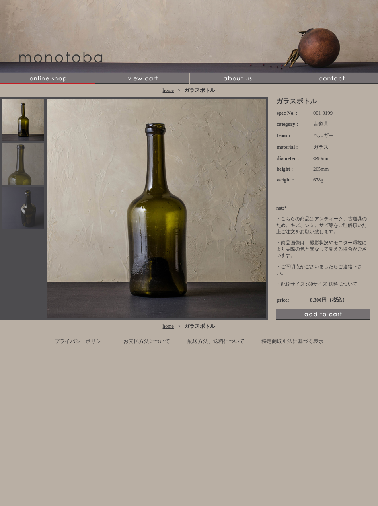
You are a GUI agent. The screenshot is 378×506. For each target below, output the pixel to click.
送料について (343, 284)
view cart (142, 78)
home (168, 90)
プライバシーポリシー (80, 341)
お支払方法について (146, 341)
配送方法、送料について (215, 341)
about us (236, 78)
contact (331, 78)
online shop (47, 78)
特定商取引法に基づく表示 (292, 341)
